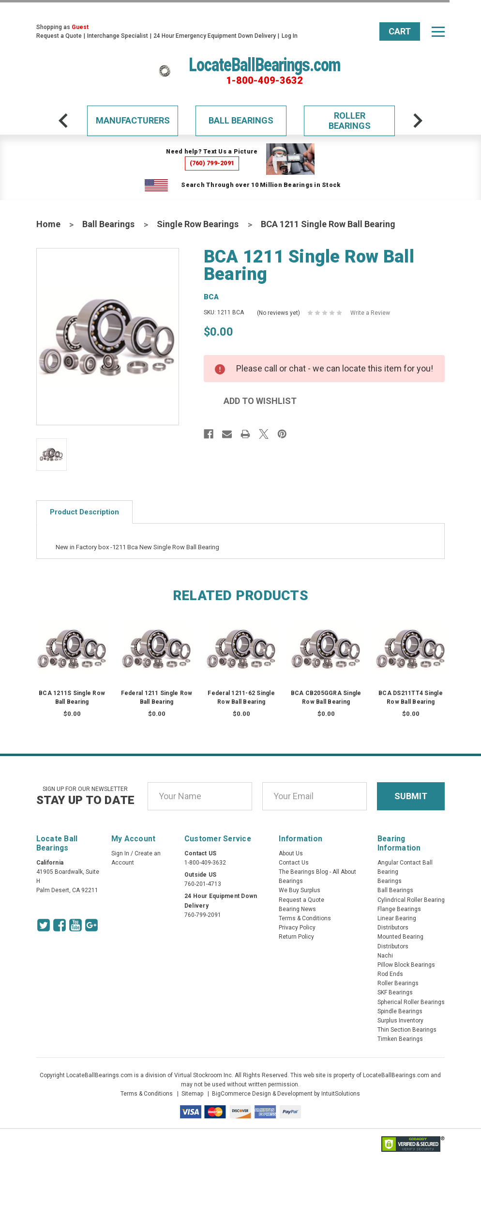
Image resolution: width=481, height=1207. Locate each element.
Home (48, 224)
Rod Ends (390, 974)
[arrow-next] (417, 120)
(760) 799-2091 (212, 163)
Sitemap (192, 1093)
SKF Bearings (395, 992)
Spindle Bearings (399, 1011)
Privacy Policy (297, 927)
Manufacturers (133, 120)
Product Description (84, 512)
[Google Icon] (91, 925)
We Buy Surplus (299, 890)
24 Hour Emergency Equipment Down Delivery (214, 35)
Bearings (389, 881)
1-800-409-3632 (264, 80)
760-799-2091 (202, 915)
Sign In (120, 853)
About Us (291, 853)
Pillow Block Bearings (406, 964)
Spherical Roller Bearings (411, 1002)
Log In (290, 35)
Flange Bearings (399, 909)
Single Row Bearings (198, 224)
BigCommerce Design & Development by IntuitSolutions (286, 1093)
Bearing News (297, 909)
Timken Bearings (400, 1039)
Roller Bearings (350, 120)
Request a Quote (59, 35)
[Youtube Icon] (75, 925)
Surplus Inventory (400, 1020)
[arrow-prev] (63, 120)
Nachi (385, 955)
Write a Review (370, 312)
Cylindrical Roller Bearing (411, 900)
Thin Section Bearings (406, 1029)
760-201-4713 (202, 884)
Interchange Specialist (117, 35)
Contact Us (294, 862)
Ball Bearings (241, 120)
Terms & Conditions (305, 918)
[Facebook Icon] (59, 925)
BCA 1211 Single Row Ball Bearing (328, 224)
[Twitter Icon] (43, 925)
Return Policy (296, 936)
